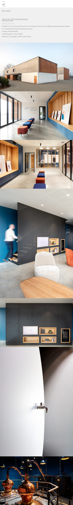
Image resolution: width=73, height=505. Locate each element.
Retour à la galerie (6, 11)
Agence (4, 3)
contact (4, 6)
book (3, 4)
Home (3, 1)
